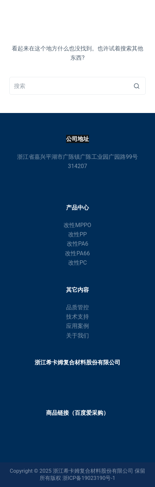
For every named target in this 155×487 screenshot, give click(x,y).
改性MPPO (77, 225)
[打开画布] (142, 12)
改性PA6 (77, 243)
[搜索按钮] (137, 86)
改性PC (77, 262)
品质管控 (77, 307)
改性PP (77, 234)
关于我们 (77, 335)
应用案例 (77, 326)
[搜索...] (77, 86)
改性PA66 (77, 253)
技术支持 (77, 316)
